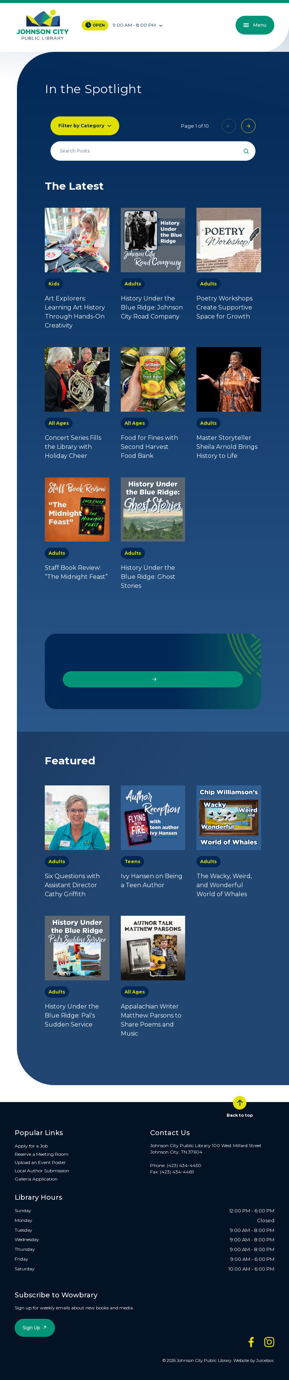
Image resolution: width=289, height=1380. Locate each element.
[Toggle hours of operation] (138, 25)
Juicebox (265, 1360)
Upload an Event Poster (40, 1162)
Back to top (240, 1107)
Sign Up (31, 1327)
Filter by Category (81, 125)
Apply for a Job (31, 1146)
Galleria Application (36, 1179)
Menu (254, 25)
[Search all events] (153, 151)
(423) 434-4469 (177, 1172)
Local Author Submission (42, 1170)
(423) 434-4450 (184, 1165)
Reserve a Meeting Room (41, 1154)
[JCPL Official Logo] (42, 25)
